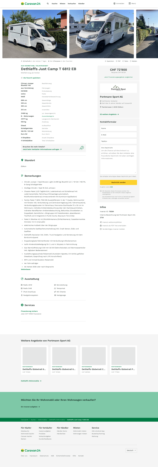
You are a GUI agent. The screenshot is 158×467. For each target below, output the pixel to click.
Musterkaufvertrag (98, 433)
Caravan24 (24, 420)
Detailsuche (25, 431)
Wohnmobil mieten (79, 431)
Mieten (62, 4)
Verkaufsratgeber (45, 436)
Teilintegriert (42, 66)
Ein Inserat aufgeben (29, 407)
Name (103, 128)
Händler (81, 4)
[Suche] (48, 4)
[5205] (131, 450)
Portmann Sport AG (111, 96)
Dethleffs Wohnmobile (30, 381)
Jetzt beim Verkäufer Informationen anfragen (41, 149)
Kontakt (81, 456)
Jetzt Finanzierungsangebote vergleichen (118, 77)
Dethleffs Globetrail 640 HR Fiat (39, 369)
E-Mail (103, 135)
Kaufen (54, 4)
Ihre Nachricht (107, 148)
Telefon (104, 141)
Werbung (95, 436)
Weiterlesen (25, 269)
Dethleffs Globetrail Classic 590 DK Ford (102, 369)
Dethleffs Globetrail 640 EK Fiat (68, 369)
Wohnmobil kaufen (27, 433)
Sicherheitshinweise (63, 456)
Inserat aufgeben (45, 431)
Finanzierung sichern (29, 311)
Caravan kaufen (26, 436)
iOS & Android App (98, 431)
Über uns (24, 456)
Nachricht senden (118, 182)
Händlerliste (61, 433)
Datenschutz (44, 456)
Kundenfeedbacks (45, 439)
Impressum (33, 456)
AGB (111, 187)
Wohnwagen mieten (80, 433)
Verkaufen (72, 4)
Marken (23, 439)
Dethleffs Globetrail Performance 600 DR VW (133, 369)
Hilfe (74, 456)
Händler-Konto (62, 431)
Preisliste (42, 433)
